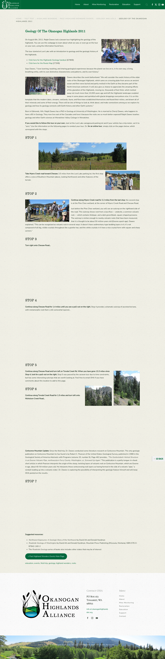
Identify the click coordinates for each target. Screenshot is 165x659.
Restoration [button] (114, 4)
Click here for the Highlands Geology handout (47, 60)
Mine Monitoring (126, 603)
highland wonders (63, 563)
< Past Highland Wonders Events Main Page (46, 556)
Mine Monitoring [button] (99, 4)
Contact (122, 616)
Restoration (124, 606)
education (29, 563)
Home (77, 4)
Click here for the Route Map (40, 63)
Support (137, 4)
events (37, 563)
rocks (74, 563)
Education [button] (126, 4)
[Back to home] (10, 4)
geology (52, 563)
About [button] (86, 4)
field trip (44, 563)
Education (123, 609)
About (122, 599)
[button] (147, 4)
